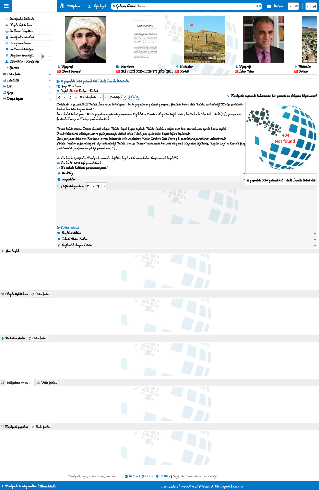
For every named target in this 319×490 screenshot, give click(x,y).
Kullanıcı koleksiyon (19, 49)
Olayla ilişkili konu (18, 24)
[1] (116, 148)
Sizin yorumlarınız (18, 43)
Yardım (12, 67)
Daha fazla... (41, 294)
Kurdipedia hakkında (19, 18)
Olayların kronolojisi (19, 55)
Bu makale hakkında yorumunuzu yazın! (82, 167)
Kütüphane (73, 6)
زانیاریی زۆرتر (169, 486)
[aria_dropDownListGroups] (20, 382)
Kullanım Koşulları (19, 30)
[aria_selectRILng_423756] (101, 186)
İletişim (278, 6)
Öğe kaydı (100, 6)
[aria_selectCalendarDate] (47, 56)
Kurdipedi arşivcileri (19, 37)
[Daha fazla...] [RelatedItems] (70, 227)
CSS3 (149, 476)
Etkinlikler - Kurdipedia (22, 61)
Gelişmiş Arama (125, 5)
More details (47, 486)
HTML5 (164, 476)
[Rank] (73, 97)
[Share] (62, 97)
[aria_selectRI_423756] (91, 186)
